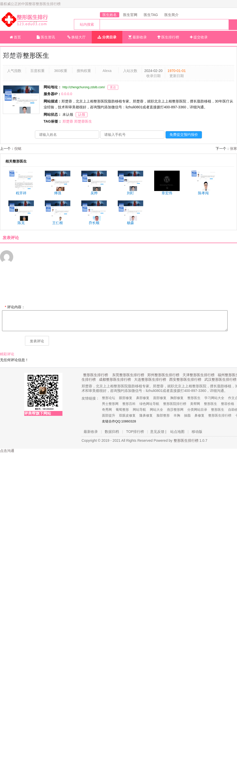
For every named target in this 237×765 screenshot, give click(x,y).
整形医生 (194, 398)
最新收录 (137, 37)
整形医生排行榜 (95, 375)
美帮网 (195, 404)
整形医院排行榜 (174, 404)
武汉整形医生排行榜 (220, 379)
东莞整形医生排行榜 (128, 375)
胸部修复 (176, 398)
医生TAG (151, 15)
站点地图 (177, 432)
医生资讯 (46, 37)
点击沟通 (7, 451)
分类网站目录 (197, 409)
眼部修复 (125, 398)
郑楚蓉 (13, 55)
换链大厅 (76, 37)
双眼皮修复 (127, 415)
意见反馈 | (158, 432)
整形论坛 (108, 398)
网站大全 (156, 409)
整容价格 (227, 404)
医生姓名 (109, 15)
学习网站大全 (214, 398)
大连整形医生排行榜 (150, 379)
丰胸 (177, 415)
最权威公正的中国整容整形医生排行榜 (30, 4)
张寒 (233, 148)
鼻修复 (199, 415)
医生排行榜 (168, 37)
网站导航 (139, 409)
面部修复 (159, 398)
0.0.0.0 (66, 94)
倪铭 (17, 148)
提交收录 (199, 37)
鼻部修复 (142, 398)
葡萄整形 (122, 409)
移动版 (197, 432)
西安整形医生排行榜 (185, 379)
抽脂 (187, 415)
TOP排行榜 (135, 432)
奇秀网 (107, 409)
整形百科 (129, 404)
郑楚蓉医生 (83, 121)
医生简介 (171, 15)
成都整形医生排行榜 (115, 379)
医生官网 (130, 15)
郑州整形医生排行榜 (163, 375)
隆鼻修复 (146, 415)
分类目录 (107, 37)
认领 (81, 114)
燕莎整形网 (175, 409)
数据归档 (112, 432)
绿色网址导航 (149, 404)
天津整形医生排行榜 (198, 375)
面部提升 (108, 415)
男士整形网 (110, 404)
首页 (15, 37)
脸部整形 (163, 415)
